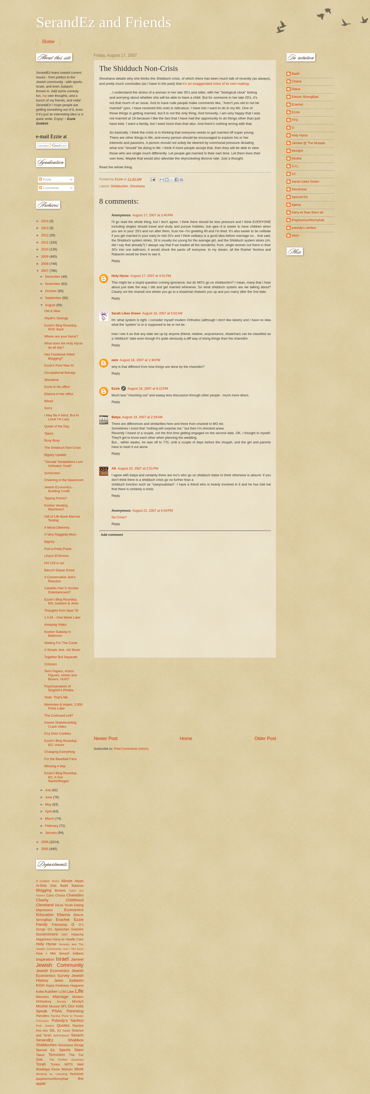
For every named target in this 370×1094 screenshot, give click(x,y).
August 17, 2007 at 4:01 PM (150, 276)
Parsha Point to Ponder (67, 1015)
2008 (45, 264)
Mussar (54, 1006)
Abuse (66, 880)
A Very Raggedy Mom (60, 534)
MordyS (78, 1001)
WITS (68, 1064)
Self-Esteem (61, 1035)
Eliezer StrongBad (305, 97)
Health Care (75, 939)
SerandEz (44, 1040)
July (48, 790)
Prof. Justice (45, 1025)
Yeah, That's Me (56, 697)
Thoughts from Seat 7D (61, 610)
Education (45, 914)
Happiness (44, 939)
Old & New (52, 311)
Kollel (40, 992)
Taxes (40, 1055)
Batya (116, 417)
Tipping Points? (55, 498)
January (51, 833)
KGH (40, 985)
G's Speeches (58, 929)
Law (70, 991)
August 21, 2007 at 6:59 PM (152, 510)
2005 (45, 849)
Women (67, 1069)
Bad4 (64, 885)
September (53, 298)
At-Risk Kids (46, 885)
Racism (78, 1025)
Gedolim (77, 929)
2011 (45, 242)
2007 (45, 271)
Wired (48, 401)
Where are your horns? (61, 336)
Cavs (50, 895)
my (44, 96)
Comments (49, 188)
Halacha (77, 934)
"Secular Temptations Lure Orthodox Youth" (63, 463)
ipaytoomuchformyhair (52, 1079)
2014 (45, 221)
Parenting (75, 1011)
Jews (58, 980)
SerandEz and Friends (103, 22)
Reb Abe (42, 1030)
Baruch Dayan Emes (59, 570)
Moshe (42, 1006)
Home (48, 41)
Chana (60, 895)
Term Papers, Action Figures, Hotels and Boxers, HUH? (60, 675)
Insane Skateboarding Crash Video (60, 724)
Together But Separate (60, 657)
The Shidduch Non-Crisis (62, 448)
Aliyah (79, 881)
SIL (52, 1030)
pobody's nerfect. (304, 228)
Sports (65, 1050)
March (50, 818)
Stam (79, 1050)
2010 (45, 249)
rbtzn (295, 235)
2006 (45, 842)
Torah (41, 1064)
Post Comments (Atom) (131, 749)
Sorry (48, 408)
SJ (59, 1030)
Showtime (51, 380)
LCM (62, 992)
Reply (116, 261)
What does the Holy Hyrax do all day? (63, 345)
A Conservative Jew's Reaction (60, 579)
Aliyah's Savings (56, 318)
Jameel (77, 959)
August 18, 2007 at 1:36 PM (140, 360)
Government (47, 934)
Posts (45, 179)
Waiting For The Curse (60, 643)
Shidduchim (119, 186)
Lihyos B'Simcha (56, 556)
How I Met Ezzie (73, 949)
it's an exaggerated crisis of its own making (216, 84)
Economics (74, 910)
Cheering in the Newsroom (63, 480)
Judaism (76, 980)
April (48, 811)
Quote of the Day (56, 426)
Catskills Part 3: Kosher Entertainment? (61, 590)
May (48, 804)
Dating (79, 905)
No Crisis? (119, 517)
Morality (61, 1001)
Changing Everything (59, 752)
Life (79, 991)
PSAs (57, 1011)
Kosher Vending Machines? (56, 507)
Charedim (75, 895)
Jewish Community (60, 965)
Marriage (60, 996)
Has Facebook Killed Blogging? (59, 356)
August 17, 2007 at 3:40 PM (152, 215)
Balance (77, 885)
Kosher (51, 991)
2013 (45, 228)
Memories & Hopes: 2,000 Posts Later (63, 706)
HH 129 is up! (54, 563)
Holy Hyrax (120, 276)
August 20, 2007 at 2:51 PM (138, 468)
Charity (42, 900)
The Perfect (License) (66, 1059)
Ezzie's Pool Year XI (59, 365)
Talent (48, 433)
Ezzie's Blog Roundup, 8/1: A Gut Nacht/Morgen (60, 777)
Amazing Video (55, 625)
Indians (78, 953)
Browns (60, 890)
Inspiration (45, 959)
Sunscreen (52, 473)
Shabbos (76, 1040)
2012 (45, 235)
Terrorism (57, 1054)
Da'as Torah (64, 905)
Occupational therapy (60, 373)
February (52, 826)
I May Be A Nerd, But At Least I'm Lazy (61, 417)
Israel (62, 959)
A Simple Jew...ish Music (62, 650)
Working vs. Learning (51, 1074)
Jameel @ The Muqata (308, 143)
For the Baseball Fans (60, 759)
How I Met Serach (53, 953)
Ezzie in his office (57, 387)
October (51, 291)
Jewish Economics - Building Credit (58, 489)
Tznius (55, 1064)
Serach (77, 1035)
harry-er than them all (307, 212)
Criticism (50, 664)
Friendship (59, 925)
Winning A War (55, 766)
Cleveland (45, 905)
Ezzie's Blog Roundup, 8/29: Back (60, 327)
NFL (64, 1006)
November (53, 284)
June (49, 797)
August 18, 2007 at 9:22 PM (147, 388)
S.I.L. (295, 166)
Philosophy (42, 1021)
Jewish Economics (52, 970)
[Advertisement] (185, 697)
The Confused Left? (58, 715)
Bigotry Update (55, 455)
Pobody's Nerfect (68, 1020)
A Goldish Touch (47, 881)
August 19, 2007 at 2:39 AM (142, 417)
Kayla (50, 985)
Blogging (43, 890)
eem (115, 360)
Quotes (63, 1025)
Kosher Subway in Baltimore (57, 634)
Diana (296, 89)
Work (79, 1069)
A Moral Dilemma (56, 527)
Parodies (42, 1016)
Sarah (66, 1030)
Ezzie (116, 388)
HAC (65, 934)
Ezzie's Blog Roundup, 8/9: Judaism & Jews (61, 601)
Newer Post (106, 738)
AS (114, 468)
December (53, 276)
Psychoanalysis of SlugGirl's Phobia (58, 688)
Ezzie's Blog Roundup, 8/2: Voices (60, 742)
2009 (45, 256)
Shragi (79, 1045)
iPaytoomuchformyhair (308, 220)
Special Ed (300, 197)
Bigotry (49, 542)
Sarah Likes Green (126, 313)
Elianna (63, 914)
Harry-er (59, 939)
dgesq (296, 205)
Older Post (265, 738)
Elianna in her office (58, 394)
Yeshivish (77, 1074)
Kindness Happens (69, 985)
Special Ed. (45, 1050)
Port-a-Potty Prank (57, 549)
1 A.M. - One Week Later (62, 617)
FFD (295, 120)
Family (42, 924)
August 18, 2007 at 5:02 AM (162, 313)
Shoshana (137, 186)
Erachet (62, 919)
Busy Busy (52, 440)
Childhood (75, 900)
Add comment (112, 535)
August (50, 305)
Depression (44, 910)
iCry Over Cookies (57, 733)
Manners (42, 997)
